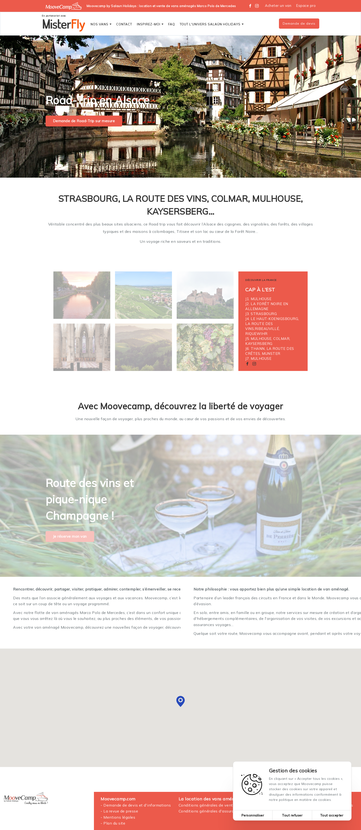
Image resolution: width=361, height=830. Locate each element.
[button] (180, 701)
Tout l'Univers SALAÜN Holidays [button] (212, 24)
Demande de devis (299, 23)
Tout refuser (292, 815)
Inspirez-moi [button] (150, 24)
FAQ (171, 24)
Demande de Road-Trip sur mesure (84, 121)
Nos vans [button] (101, 24)
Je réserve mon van (70, 536)
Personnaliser (252, 815)
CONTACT (124, 24)
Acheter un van (278, 5)
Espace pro (306, 5)
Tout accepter (331, 815)
